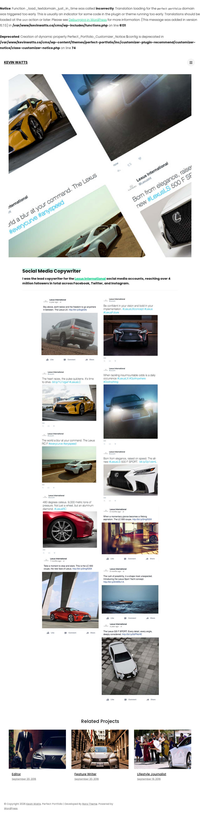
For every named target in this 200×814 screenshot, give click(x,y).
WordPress (11, 808)
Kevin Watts (16, 62)
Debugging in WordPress (88, 20)
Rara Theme (89, 804)
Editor (16, 774)
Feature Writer (85, 774)
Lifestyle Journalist (151, 774)
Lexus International (90, 278)
